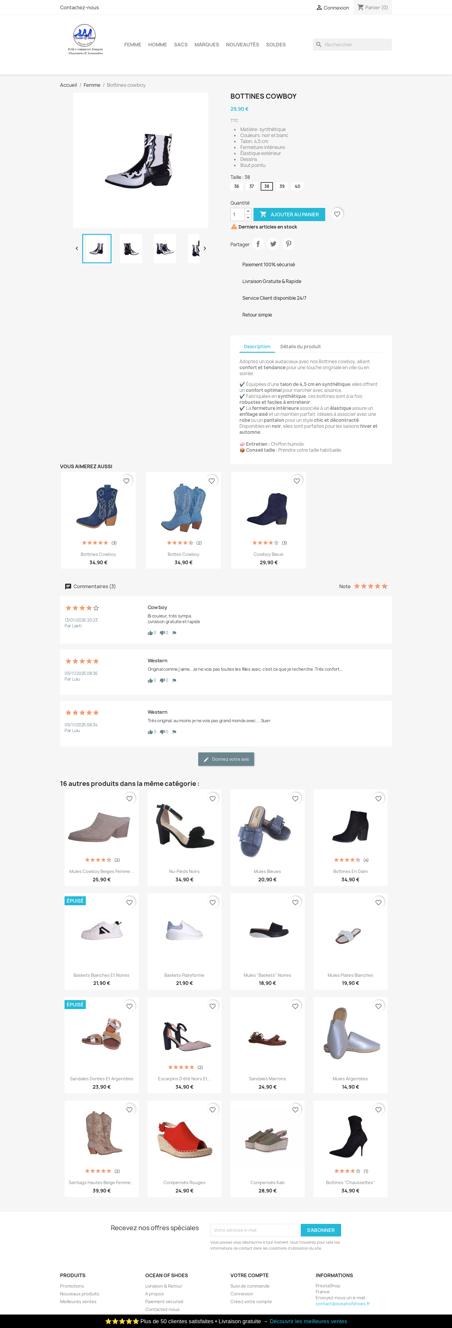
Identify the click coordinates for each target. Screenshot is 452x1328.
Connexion (241, 1294)
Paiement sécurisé (164, 1301)
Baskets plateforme (184, 975)
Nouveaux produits (79, 1294)
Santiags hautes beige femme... (101, 1182)
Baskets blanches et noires (101, 975)
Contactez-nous (79, 7)
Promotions (72, 1286)
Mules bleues (267, 871)
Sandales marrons (267, 1078)
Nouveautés (242, 44)
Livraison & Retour (163, 1286)
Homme (157, 44)
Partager (258, 244)
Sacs (181, 44)
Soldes (276, 44)
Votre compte (249, 1275)
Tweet (273, 244)
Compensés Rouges (184, 1182)
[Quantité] (237, 214)
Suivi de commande (250, 1286)
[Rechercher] (352, 45)
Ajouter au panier (289, 214)
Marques (207, 44)
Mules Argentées (350, 1078)
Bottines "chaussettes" (350, 1182)
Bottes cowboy (183, 554)
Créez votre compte (251, 1301)
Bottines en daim (350, 871)
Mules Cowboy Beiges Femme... (101, 871)
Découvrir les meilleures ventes (308, 1321)
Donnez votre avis (226, 759)
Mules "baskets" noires (267, 975)
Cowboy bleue (268, 554)
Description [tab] (257, 346)
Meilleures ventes (78, 1301)
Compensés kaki (268, 1182)
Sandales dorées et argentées (101, 1078)
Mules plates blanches (350, 975)
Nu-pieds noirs (184, 871)
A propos (154, 1294)
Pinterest (288, 244)
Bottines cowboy (98, 554)
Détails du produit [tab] (300, 346)
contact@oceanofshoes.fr (343, 1303)
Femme (132, 44)
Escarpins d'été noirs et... (184, 1078)
